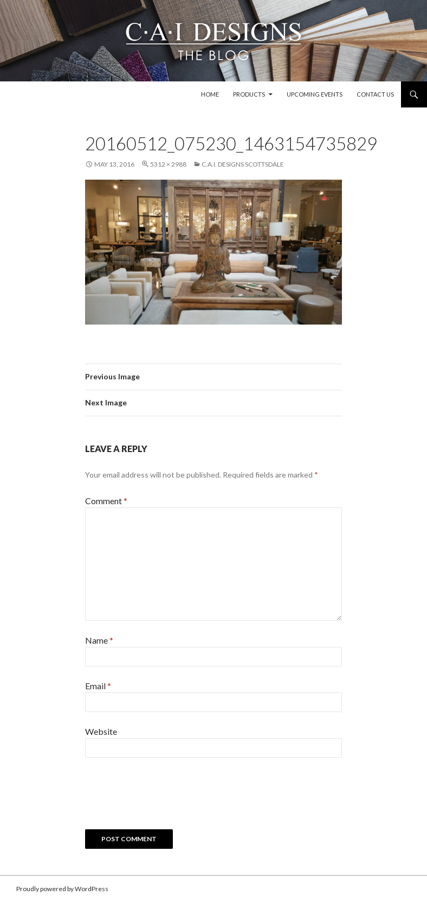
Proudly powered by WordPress (62, 889)
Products (249, 94)
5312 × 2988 (168, 164)
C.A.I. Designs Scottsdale (243, 164)
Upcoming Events (314, 94)
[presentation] (167, 797)
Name (99, 640)
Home (210, 94)
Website (101, 731)
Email (98, 686)
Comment (106, 501)
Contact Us (375, 94)
